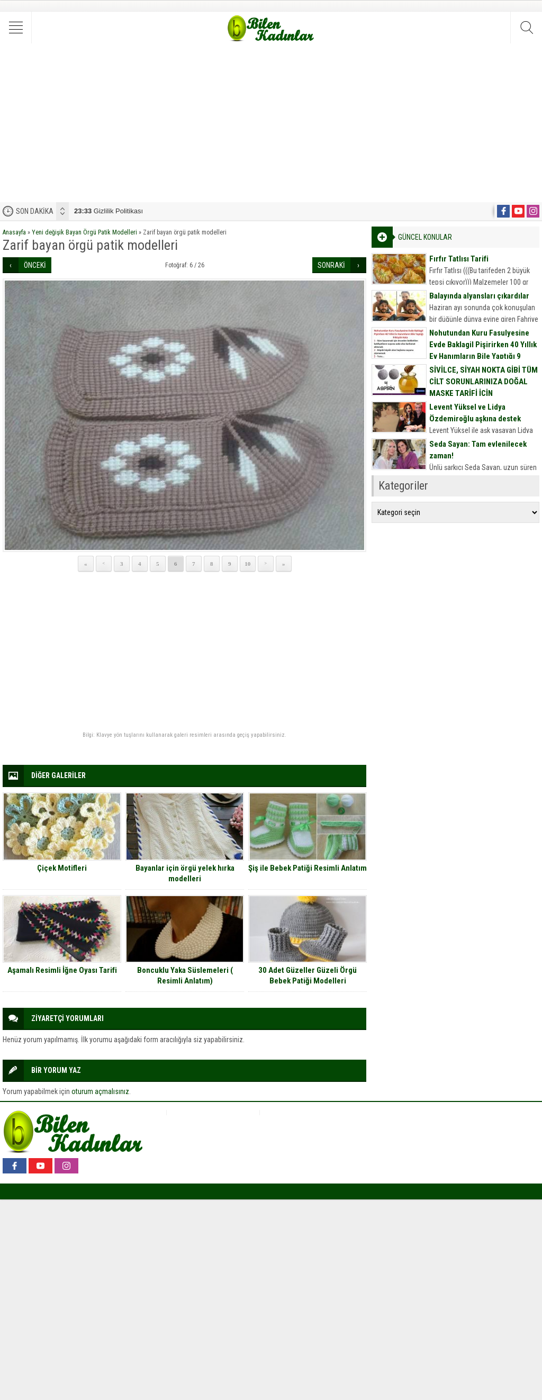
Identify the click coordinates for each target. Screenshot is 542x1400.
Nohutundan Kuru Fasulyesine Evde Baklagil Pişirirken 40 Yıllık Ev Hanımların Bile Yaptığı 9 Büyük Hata (483, 350)
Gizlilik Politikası (108, 211)
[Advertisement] (271, 123)
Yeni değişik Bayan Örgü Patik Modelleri (84, 232)
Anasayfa (14, 232)
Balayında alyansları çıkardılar (479, 296)
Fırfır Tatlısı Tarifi (459, 259)
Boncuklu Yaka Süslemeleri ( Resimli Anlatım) (185, 975)
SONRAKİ (331, 265)
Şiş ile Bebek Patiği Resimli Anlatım (307, 868)
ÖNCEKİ (35, 265)
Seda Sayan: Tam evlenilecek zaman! (478, 449)
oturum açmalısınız (100, 1091)
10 (247, 564)
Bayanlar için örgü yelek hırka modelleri (185, 873)
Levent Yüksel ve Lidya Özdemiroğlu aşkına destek (475, 412)
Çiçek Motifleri (62, 868)
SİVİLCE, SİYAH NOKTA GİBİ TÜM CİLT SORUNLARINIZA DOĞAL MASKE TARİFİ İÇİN (483, 381)
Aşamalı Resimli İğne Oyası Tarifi (62, 970)
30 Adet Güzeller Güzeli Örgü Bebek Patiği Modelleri (307, 975)
